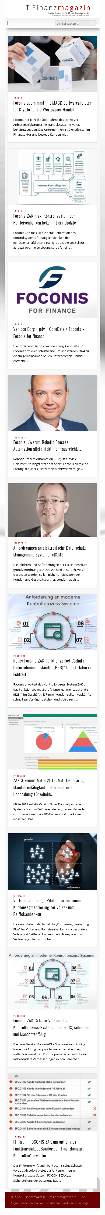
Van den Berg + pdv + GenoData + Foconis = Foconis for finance (52, 331)
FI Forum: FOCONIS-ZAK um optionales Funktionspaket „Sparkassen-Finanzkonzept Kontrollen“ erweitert (52, 1147)
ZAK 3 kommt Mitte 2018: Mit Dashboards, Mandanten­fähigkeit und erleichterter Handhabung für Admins (52, 786)
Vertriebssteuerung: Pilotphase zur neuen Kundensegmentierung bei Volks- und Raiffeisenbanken (52, 906)
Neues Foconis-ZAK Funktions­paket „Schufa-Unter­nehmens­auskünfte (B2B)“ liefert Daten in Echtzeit (52, 666)
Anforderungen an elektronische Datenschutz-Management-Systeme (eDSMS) (52, 550)
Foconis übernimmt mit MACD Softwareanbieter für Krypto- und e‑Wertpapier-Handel (52, 105)
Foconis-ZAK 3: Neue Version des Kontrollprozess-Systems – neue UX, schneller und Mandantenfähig (52, 1026)
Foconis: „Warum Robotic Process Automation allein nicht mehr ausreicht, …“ (52, 444)
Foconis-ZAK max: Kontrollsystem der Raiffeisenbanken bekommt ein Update (52, 218)
